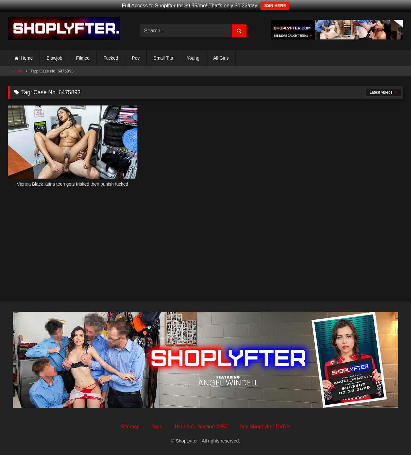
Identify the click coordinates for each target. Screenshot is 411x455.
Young (193, 58)
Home (27, 58)
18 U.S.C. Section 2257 (201, 426)
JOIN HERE (275, 5)
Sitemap (130, 426)
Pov (136, 58)
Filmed (83, 58)
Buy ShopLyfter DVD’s (264, 426)
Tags (156, 426)
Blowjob (54, 58)
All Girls (221, 58)
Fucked (110, 58)
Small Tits (163, 58)
